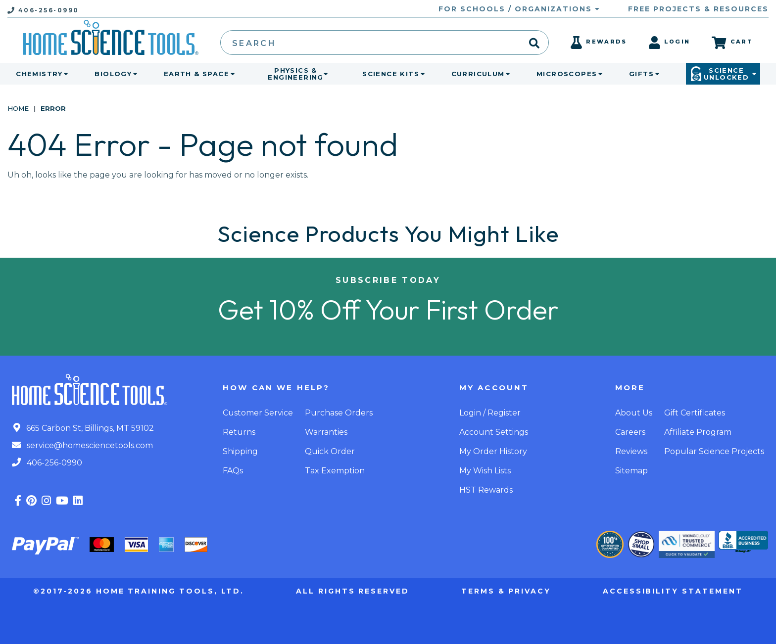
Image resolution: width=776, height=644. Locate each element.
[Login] (669, 45)
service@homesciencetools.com (82, 445)
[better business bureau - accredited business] (743, 542)
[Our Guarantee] (610, 544)
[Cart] (732, 42)
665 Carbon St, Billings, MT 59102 (83, 428)
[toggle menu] (63, 73)
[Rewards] (599, 45)
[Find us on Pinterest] (31, 500)
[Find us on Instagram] (46, 500)
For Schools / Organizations (519, 8)
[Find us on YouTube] (62, 500)
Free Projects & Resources (698, 8)
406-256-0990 (47, 462)
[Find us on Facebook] (18, 500)
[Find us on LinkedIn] (78, 500)
